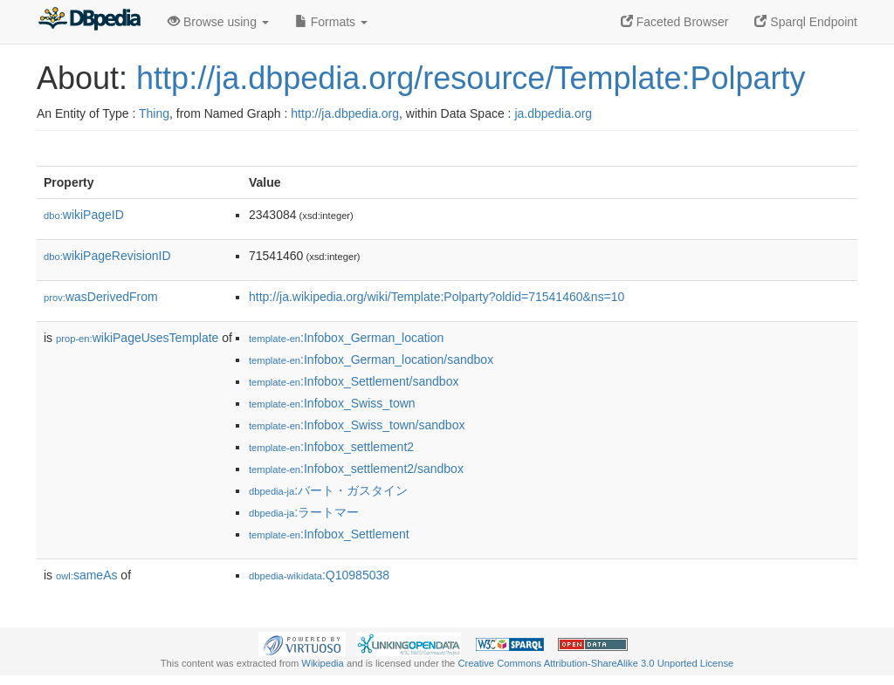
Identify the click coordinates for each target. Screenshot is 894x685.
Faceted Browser (675, 22)
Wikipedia (322, 663)
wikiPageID (84, 215)
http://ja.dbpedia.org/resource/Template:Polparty (470, 78)
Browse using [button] (218, 22)
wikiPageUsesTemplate (137, 338)
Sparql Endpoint (805, 22)
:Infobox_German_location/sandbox (371, 359)
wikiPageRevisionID (107, 256)
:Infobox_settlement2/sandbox (356, 469)
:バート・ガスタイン (328, 490)
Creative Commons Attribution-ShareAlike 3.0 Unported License (595, 663)
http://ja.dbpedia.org (345, 113)
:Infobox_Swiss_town (332, 403)
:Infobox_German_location (346, 338)
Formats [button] (331, 22)
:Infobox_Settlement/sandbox (353, 381)
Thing (154, 113)
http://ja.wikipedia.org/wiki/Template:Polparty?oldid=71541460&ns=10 (436, 297)
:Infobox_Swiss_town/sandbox (356, 425)
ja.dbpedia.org (553, 113)
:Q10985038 (319, 575)
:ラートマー (304, 512)
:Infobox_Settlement (329, 534)
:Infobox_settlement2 (331, 447)
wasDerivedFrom (101, 297)
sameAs (86, 575)
